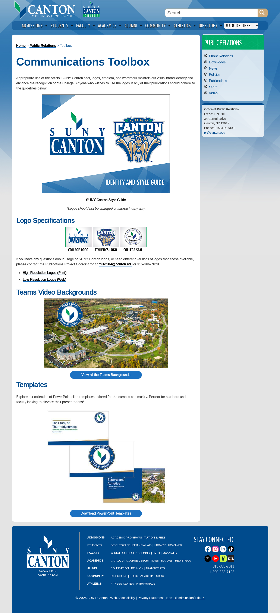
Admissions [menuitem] (32, 26)
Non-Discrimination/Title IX (185, 598)
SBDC (160, 576)
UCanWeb (175, 545)
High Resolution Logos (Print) (44, 273)
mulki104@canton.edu (115, 264)
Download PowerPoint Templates (106, 513)
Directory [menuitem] (208, 26)
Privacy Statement (151, 598)
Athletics (94, 583)
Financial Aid (142, 545)
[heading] (46, 10)
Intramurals (145, 583)
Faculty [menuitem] (83, 26)
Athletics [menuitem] (182, 26)
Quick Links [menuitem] (241, 26)
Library (160, 545)
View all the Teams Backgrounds (105, 375)
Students (94, 545)
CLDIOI (115, 552)
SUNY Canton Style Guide (106, 200)
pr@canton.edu (214, 132)
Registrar (183, 560)
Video (213, 93)
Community (95, 576)
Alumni (92, 568)
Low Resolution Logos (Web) (44, 279)
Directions (119, 576)
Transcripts (155, 568)
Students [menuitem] (59, 26)
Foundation (120, 568)
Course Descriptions (142, 560)
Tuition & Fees (155, 537)
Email (157, 552)
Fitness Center (122, 583)
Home (21, 45)
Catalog (117, 560)
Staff (213, 87)
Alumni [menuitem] (131, 26)
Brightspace (120, 545)
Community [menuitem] (155, 26)
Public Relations (42, 45)
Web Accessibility (122, 598)
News (213, 68)
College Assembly (136, 552)
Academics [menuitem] (107, 26)
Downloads (217, 62)
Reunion (137, 568)
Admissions (96, 537)
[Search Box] (211, 13)
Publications (218, 81)
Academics (95, 560)
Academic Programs (127, 537)
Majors (167, 560)
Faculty (93, 552)
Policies (214, 74)
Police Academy (142, 576)
